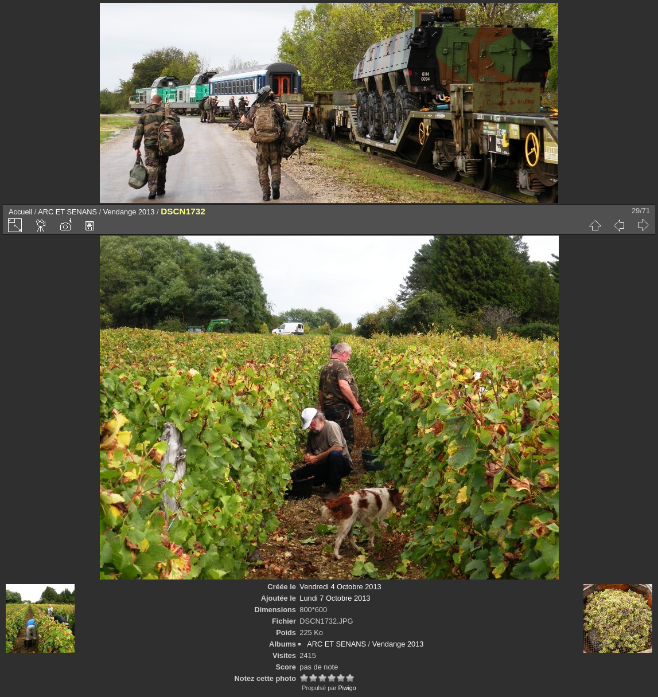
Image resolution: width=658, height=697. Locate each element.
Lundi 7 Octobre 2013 (334, 598)
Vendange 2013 (129, 211)
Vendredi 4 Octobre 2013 (340, 586)
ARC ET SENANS (67, 211)
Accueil (20, 211)
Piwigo (347, 687)
